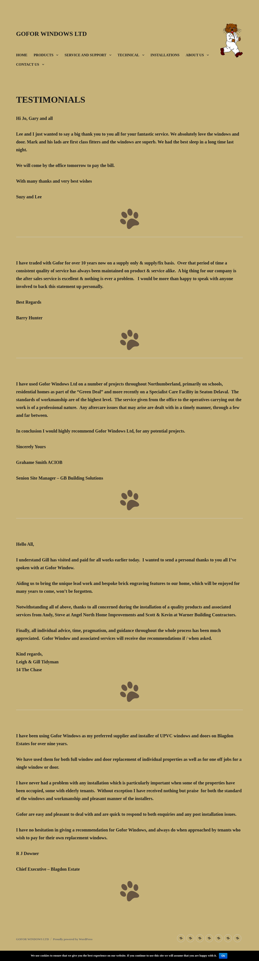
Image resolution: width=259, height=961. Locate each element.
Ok (223, 955)
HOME (22, 55)
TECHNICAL (128, 55)
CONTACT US (27, 64)
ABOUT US (195, 55)
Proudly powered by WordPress (73, 939)
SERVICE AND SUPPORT (85, 55)
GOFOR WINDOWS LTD (51, 33)
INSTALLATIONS (165, 55)
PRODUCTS (43, 55)
